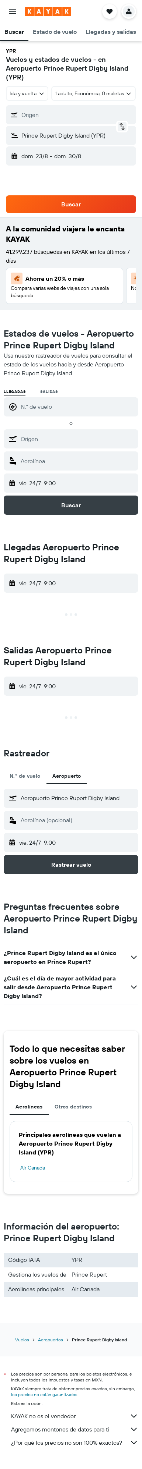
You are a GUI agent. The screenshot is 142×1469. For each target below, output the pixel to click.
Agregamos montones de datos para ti (74, 1429)
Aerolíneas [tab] (29, 1106)
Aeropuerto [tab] (66, 776)
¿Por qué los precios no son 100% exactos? (74, 1442)
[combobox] (27, 93)
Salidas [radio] (49, 391)
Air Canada (32, 1167)
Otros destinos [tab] (73, 1106)
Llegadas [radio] (14, 391)
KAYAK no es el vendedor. (74, 1416)
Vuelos (22, 1339)
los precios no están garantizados (44, 1394)
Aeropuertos (50, 1339)
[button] (12, 11)
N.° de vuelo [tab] (25, 776)
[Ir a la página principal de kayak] (48, 11)
